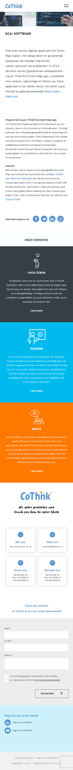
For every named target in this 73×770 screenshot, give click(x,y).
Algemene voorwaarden (47, 758)
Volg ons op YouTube (18, 730)
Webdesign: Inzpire (21, 764)
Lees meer (36, 311)
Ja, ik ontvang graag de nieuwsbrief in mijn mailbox (34, 676)
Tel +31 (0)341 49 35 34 (20, 547)
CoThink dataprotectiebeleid (46, 680)
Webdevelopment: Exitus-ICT (47, 764)
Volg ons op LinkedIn (18, 722)
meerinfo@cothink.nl (52, 547)
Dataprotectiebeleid (24, 758)
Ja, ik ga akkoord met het (35, 680)
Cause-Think (12, 199)
